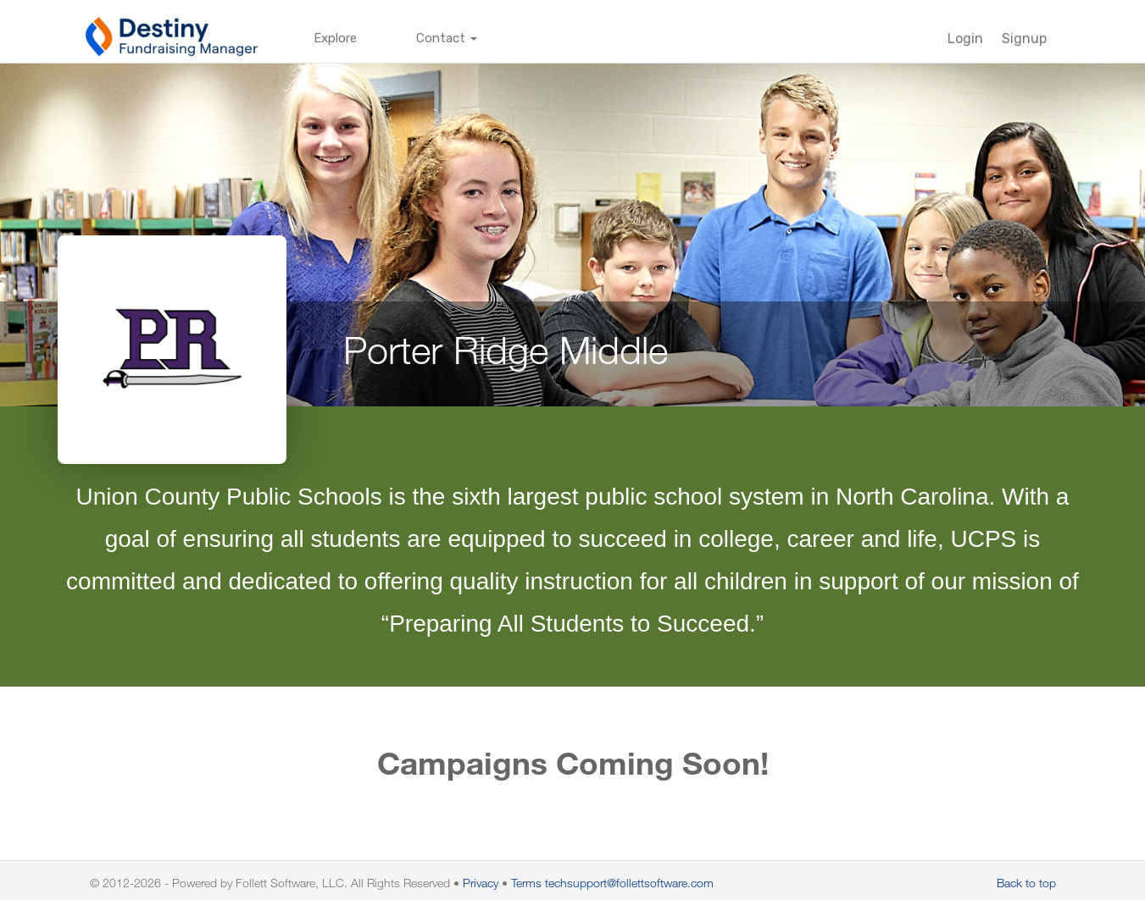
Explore (335, 38)
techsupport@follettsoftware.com (629, 882)
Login (965, 38)
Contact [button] (446, 38)
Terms (526, 882)
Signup (1024, 38)
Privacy (480, 882)
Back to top (1026, 882)
